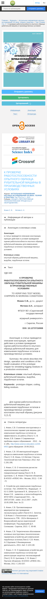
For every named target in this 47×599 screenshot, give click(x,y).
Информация (15, 110)
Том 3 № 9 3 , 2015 (22, 197)
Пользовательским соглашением (16, 596)
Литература (31, 114)
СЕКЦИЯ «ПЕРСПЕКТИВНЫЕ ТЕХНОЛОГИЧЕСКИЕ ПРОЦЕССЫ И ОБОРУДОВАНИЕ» (18, 201)
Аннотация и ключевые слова (20, 228)
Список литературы (15, 422)
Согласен (39, 591)
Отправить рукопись (35, 9)
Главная (5, 20)
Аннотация (32, 110)
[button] (3, 3)
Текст (15, 114)
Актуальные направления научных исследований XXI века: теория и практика (23, 21)
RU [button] (44, 3)
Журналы (13, 20)
